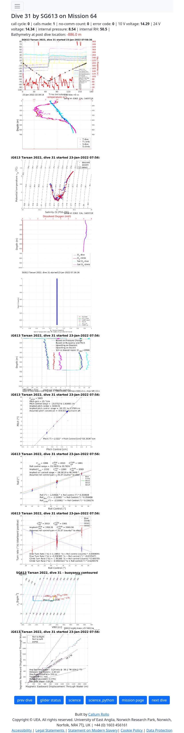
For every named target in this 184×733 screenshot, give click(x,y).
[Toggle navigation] (17, 6)
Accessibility (22, 730)
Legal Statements (50, 730)
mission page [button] (133, 700)
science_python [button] (101, 700)
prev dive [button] (24, 700)
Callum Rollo (98, 714)
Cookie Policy (132, 730)
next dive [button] (159, 700)
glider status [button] (50, 700)
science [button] (75, 700)
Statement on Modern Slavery (93, 730)
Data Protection (159, 730)
